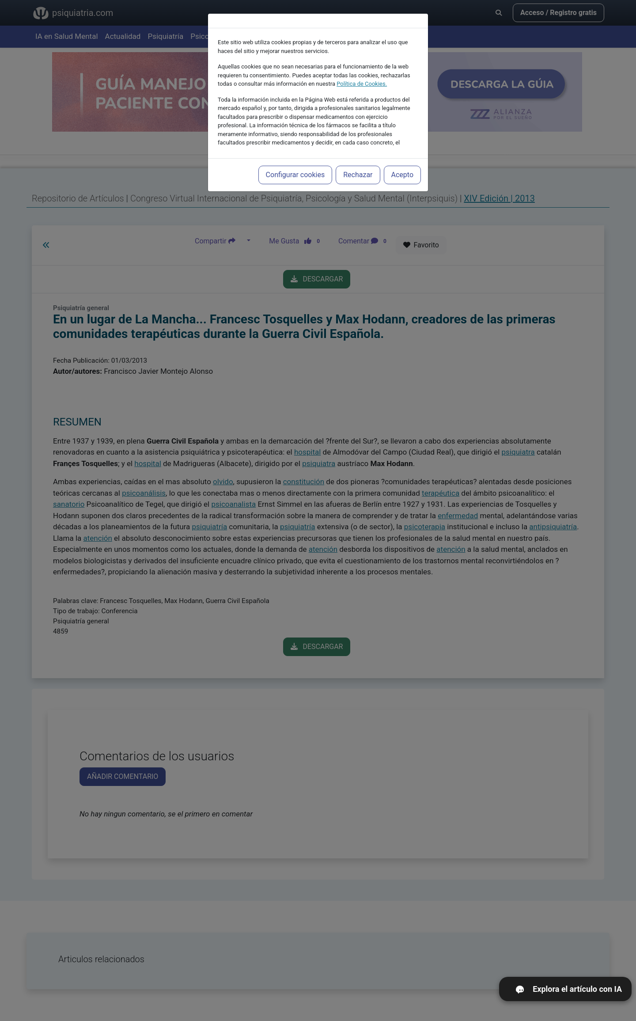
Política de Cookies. (362, 72)
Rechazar (357, 163)
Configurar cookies (295, 163)
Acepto (402, 163)
